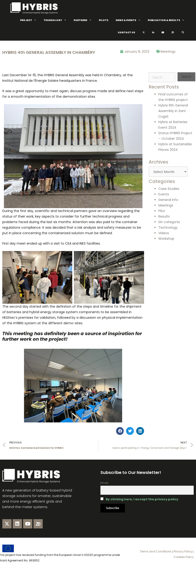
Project (30, 20)
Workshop (166, 238)
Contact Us (126, 32)
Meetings (168, 51)
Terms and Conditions (156, 551)
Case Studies (168, 188)
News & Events (130, 20)
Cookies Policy (184, 557)
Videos (163, 233)
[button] (120, 431)
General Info (168, 199)
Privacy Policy (183, 551)
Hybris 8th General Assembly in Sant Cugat (173, 111)
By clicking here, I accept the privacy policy (142, 499)
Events (163, 194)
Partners (84, 20)
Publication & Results (168, 20)
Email (104, 483)
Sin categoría (169, 222)
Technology (57, 20)
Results (164, 216)
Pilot (161, 211)
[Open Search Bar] (183, 32)
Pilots (103, 20)
